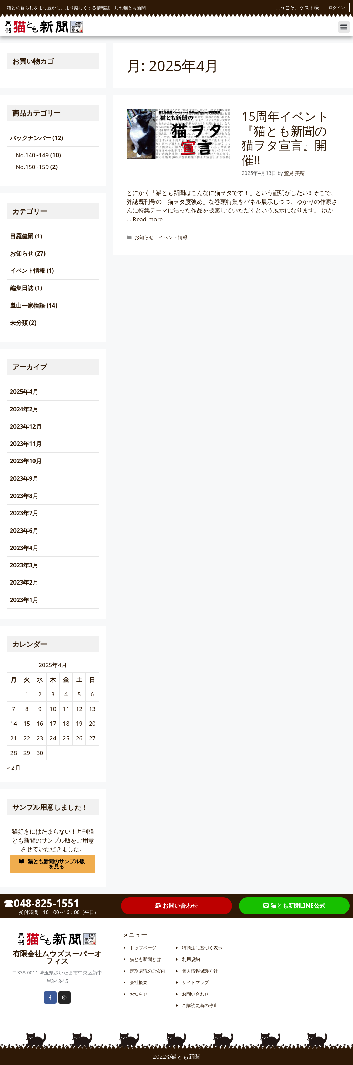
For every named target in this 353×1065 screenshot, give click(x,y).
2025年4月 (24, 392)
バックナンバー (30, 138)
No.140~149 (32, 155)
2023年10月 (26, 461)
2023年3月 (24, 565)
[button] (344, 27)
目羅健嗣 (21, 236)
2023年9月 (24, 478)
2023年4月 (24, 548)
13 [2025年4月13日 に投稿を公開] (92, 709)
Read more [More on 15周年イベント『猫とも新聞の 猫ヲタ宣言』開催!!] (148, 219)
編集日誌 (21, 288)
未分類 (19, 323)
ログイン (337, 7)
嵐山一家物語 (27, 305)
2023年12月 (26, 426)
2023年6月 (24, 531)
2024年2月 (24, 409)
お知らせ (144, 237)
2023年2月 (24, 582)
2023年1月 (24, 600)
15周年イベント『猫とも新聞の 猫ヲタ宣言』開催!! (290, 138)
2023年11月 (26, 444)
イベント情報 (173, 237)
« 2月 (14, 768)
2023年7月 (24, 513)
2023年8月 (24, 496)
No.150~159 (32, 167)
